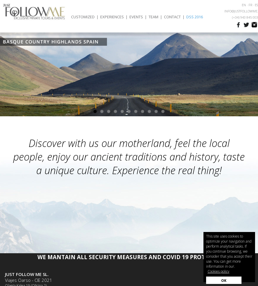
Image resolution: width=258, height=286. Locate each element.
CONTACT (172, 16)
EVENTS (136, 16)
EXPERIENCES (112, 16)
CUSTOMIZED (83, 16)
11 (163, 111)
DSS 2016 (194, 16)
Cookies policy (218, 271)
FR (250, 5)
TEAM (153, 16)
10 (156, 111)
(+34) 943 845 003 (245, 17)
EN (244, 5)
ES (256, 5)
